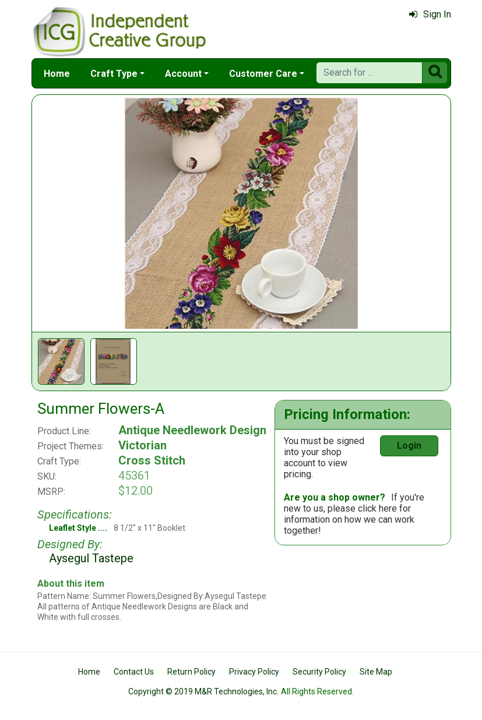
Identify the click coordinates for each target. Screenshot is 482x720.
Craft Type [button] (114, 73)
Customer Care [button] (263, 73)
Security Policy (319, 671)
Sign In (430, 14)
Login (409, 445)
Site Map (376, 671)
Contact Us (134, 671)
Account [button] (183, 73)
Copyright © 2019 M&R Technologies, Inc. (203, 691)
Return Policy (191, 671)
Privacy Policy (254, 671)
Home (57, 73)
